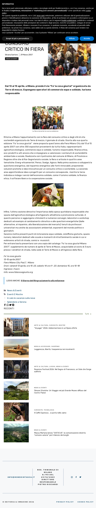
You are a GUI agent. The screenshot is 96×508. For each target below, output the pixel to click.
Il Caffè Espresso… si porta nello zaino (50, 413)
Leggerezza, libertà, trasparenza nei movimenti (54, 349)
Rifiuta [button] (72, 38)
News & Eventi (11, 59)
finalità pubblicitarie (68, 20)
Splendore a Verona (16, 302)
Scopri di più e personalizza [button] (17, 38)
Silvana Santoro (11, 55)
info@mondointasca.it (21, 477)
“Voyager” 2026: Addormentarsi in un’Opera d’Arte (55, 328)
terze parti (41, 16)
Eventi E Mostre (15, 294)
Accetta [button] (87, 38)
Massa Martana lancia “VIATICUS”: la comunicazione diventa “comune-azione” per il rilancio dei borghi (60, 434)
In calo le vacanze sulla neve (21, 298)
